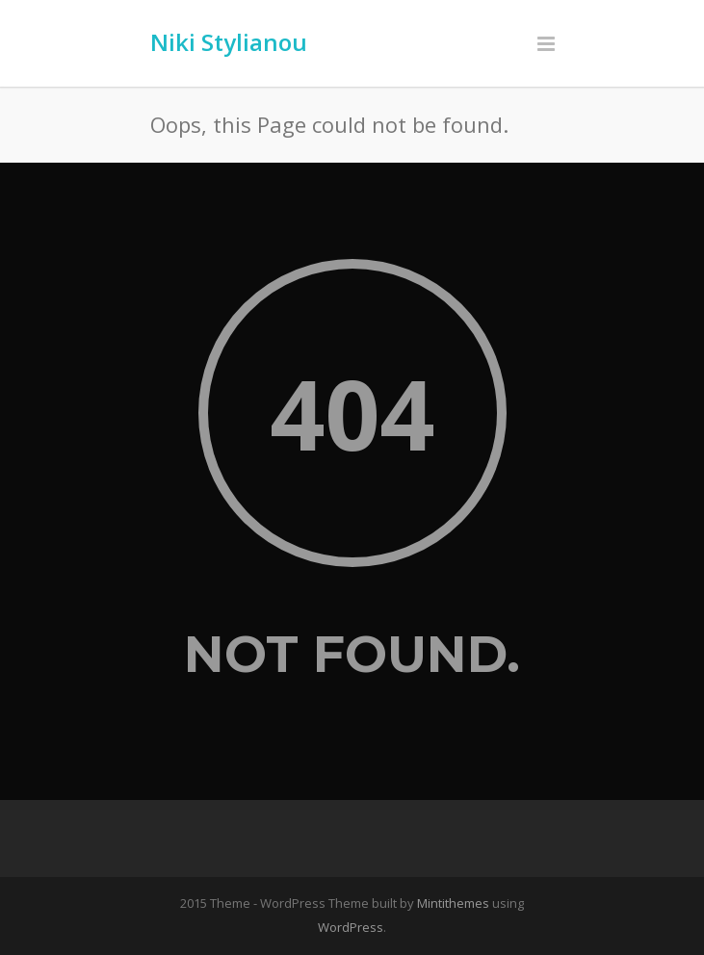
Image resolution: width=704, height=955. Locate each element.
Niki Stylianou (228, 42)
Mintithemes (453, 903)
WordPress (350, 927)
